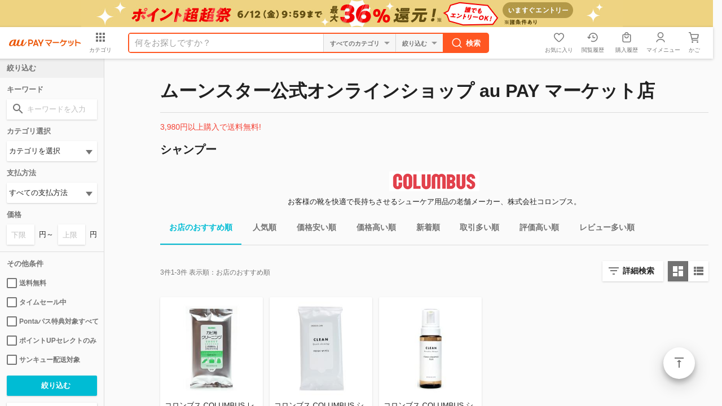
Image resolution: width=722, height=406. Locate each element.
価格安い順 (312, 229)
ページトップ (679, 363)
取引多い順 (475, 229)
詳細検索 (638, 270)
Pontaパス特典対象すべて (52, 321)
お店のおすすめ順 (196, 229)
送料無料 (26, 283)
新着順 (423, 229)
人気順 (260, 229)
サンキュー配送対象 (43, 360)
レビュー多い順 (602, 229)
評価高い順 (534, 229)
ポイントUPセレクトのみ (51, 341)
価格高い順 (371, 229)
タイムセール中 (37, 302)
